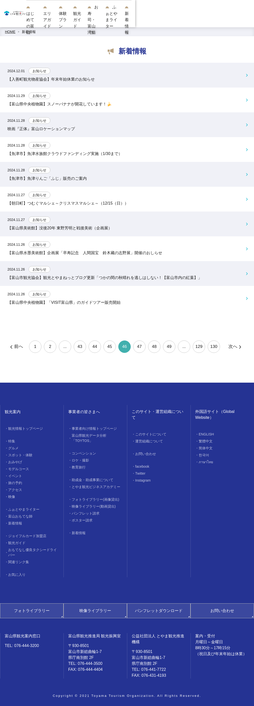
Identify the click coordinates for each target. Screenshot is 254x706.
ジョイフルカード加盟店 (27, 536)
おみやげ (15, 462)
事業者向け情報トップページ (94, 428)
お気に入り (17, 575)
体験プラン (119, 19)
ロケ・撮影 (80, 460)
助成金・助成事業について (92, 480)
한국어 (204, 455)
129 (198, 346)
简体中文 (206, 448)
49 (169, 346)
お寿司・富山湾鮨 (174, 19)
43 (80, 346)
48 (154, 346)
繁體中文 (206, 441)
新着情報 (241, 19)
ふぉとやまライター (211, 19)
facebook (142, 466)
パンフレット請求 (85, 513)
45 (109, 346)
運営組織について (149, 441)
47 (139, 346)
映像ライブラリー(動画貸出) (94, 506)
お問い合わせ (145, 454)
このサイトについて (150, 434)
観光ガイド (145, 19)
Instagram (143, 480)
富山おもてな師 (20, 516)
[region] (150, 5)
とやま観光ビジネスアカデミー (96, 487)
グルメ (13, 448)
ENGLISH (206, 434)
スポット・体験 (20, 455)
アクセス (15, 490)
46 (124, 346)
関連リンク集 (18, 562)
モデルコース (18, 469)
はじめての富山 (61, 19)
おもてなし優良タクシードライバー (32, 552)
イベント (15, 476)
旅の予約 (15, 483)
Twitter (140, 473)
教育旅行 (79, 467)
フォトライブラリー (32, 611)
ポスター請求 (82, 520)
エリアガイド (90, 19)
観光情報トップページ (25, 428)
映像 (11, 497)
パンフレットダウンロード (159, 611)
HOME (10, 32)
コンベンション (84, 453)
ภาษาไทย (206, 462)
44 (95, 346)
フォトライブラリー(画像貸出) (95, 499)
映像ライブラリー (95, 611)
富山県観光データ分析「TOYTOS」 (89, 438)
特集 (11, 441)
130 (213, 346)
